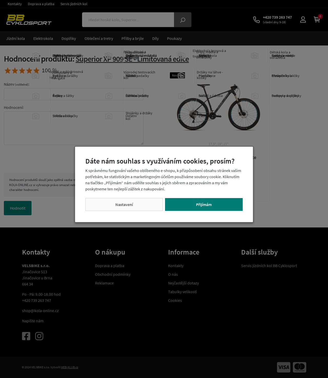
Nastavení (124, 204)
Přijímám (204, 204)
